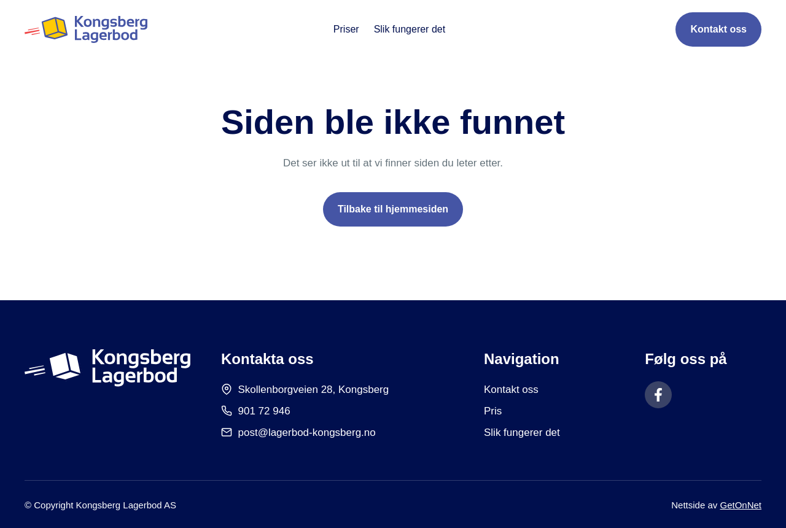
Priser (346, 29)
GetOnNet (740, 505)
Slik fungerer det (410, 29)
